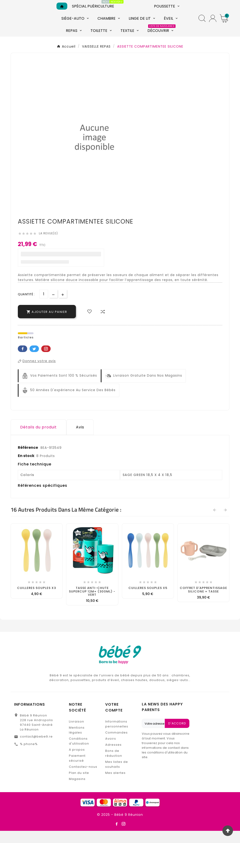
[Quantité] (43, 306)
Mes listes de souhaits (116, 776)
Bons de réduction (113, 765)
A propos (77, 762)
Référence (28, 459)
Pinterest (46, 361)
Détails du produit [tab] (38, 439)
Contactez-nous (83, 779)
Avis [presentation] (80, 439)
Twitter (34, 361)
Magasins (77, 791)
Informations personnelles (116, 736)
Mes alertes (115, 785)
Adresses (113, 757)
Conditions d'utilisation (79, 753)
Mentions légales (77, 742)
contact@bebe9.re (36, 748)
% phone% (29, 756)
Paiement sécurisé (77, 770)
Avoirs (110, 751)
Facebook (22, 361)
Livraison (76, 733)
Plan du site (79, 785)
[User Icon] (212, 24)
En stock (26, 468)
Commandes (116, 744)
